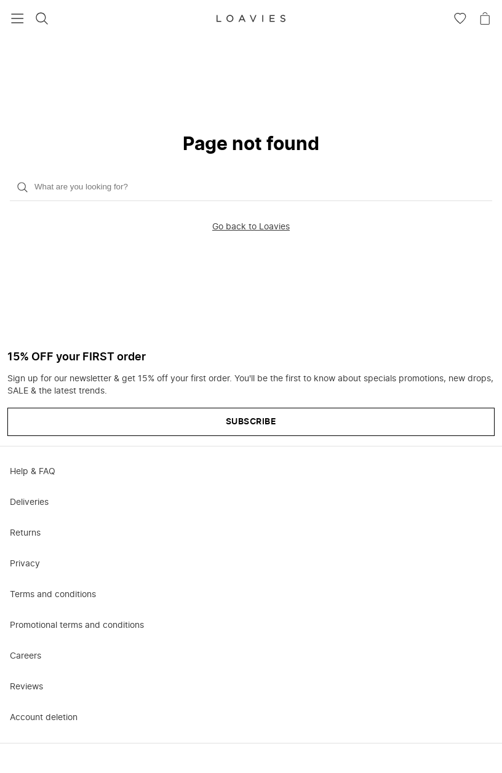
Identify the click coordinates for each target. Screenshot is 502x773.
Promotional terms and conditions (77, 625)
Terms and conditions (53, 594)
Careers (25, 656)
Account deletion (44, 717)
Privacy (25, 564)
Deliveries (29, 502)
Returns (25, 533)
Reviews (26, 687)
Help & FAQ (32, 471)
